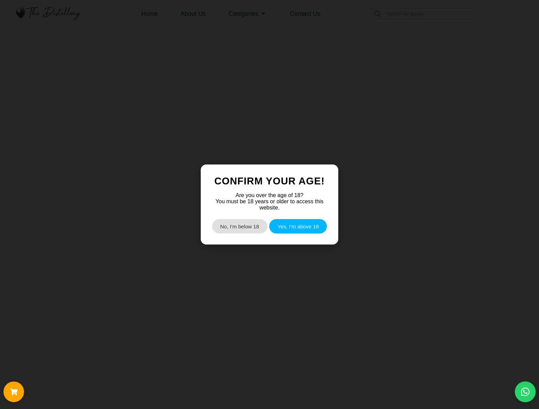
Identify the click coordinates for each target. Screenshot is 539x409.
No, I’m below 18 (239, 226)
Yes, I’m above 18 (298, 226)
